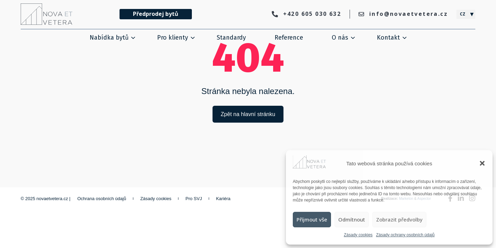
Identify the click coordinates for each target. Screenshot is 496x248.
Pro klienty (172, 37)
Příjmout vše (312, 219)
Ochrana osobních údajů (102, 198)
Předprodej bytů (155, 14)
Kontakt (388, 37)
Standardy (231, 37)
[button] (482, 163)
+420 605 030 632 (306, 14)
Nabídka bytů (109, 37)
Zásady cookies (358, 234)
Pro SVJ (193, 198)
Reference (289, 37)
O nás (340, 37)
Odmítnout (351, 219)
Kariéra (223, 198)
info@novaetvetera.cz (403, 14)
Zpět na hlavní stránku (248, 114)
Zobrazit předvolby (399, 219)
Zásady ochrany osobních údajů (405, 234)
